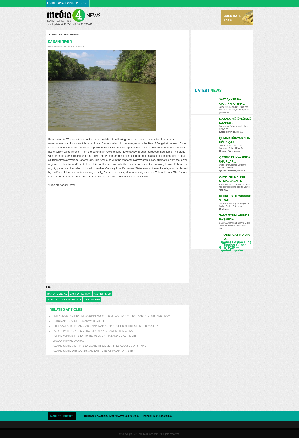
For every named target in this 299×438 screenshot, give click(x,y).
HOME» (53, 34)
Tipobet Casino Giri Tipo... (235, 236)
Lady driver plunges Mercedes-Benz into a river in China (93, 330)
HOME (84, 3)
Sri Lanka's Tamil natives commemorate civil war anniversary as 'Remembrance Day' (111, 315)
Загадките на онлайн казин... (232, 101)
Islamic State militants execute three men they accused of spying (99, 345)
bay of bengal (57, 293)
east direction (80, 293)
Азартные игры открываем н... (232, 178)
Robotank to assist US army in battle (79, 320)
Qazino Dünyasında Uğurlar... (234, 159)
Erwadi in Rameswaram (69, 340)
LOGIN (51, 3)
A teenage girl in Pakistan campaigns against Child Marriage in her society (106, 325)
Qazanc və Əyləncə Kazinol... (235, 121)
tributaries (92, 299)
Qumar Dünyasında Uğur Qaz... (234, 140)
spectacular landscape (64, 299)
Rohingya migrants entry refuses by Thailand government (95, 335)
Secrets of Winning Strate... (235, 198)
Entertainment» (69, 34)
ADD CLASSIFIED (67, 3)
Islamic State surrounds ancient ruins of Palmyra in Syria (94, 350)
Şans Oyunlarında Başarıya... (234, 217)
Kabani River (102, 293)
